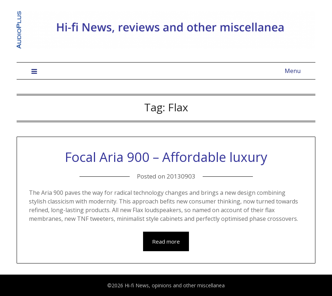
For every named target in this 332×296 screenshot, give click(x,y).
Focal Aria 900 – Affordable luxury (166, 157)
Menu (293, 71)
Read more (166, 241)
